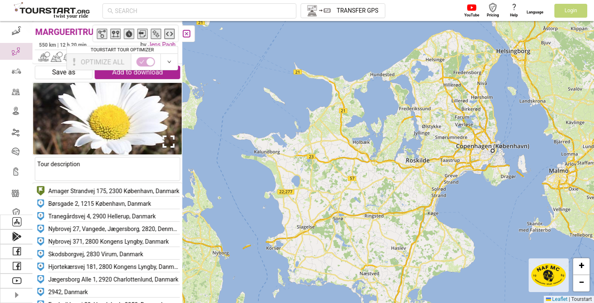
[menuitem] (16, 31)
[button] (503, 153)
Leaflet (556, 299)
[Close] (187, 33)
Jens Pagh (163, 44)
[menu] (17, 118)
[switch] (557, 61)
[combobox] (203, 10)
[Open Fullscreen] (168, 142)
